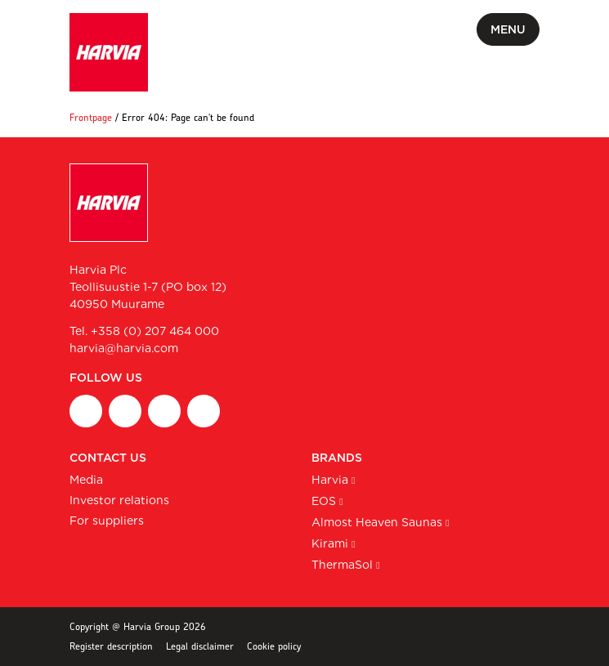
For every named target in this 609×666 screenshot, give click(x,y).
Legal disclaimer (200, 646)
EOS (323, 500)
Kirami (329, 543)
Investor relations (119, 500)
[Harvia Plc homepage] (108, 52)
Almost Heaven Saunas (376, 522)
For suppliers (106, 520)
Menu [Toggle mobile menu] (508, 29)
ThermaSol (342, 564)
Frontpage (90, 117)
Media (86, 479)
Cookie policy (274, 646)
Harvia (329, 479)
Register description (111, 646)
